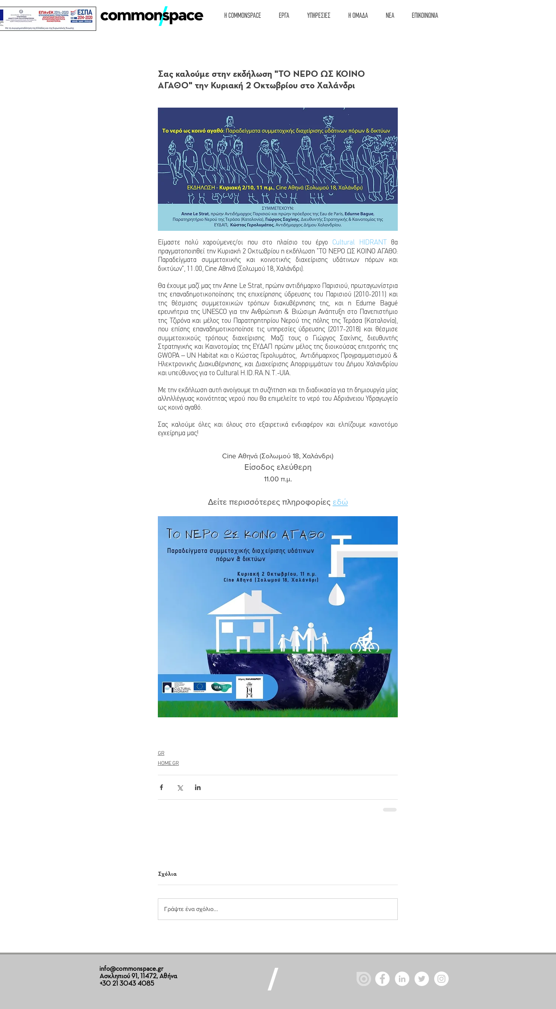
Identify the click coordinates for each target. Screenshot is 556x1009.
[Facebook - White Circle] (382, 979)
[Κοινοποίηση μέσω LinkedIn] (197, 787)
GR (161, 753)
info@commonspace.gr (131, 969)
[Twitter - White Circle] (421, 979)
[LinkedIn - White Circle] (402, 979)
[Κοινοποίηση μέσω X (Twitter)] (179, 787)
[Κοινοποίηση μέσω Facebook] (161, 787)
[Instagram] (441, 979)
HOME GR (168, 763)
